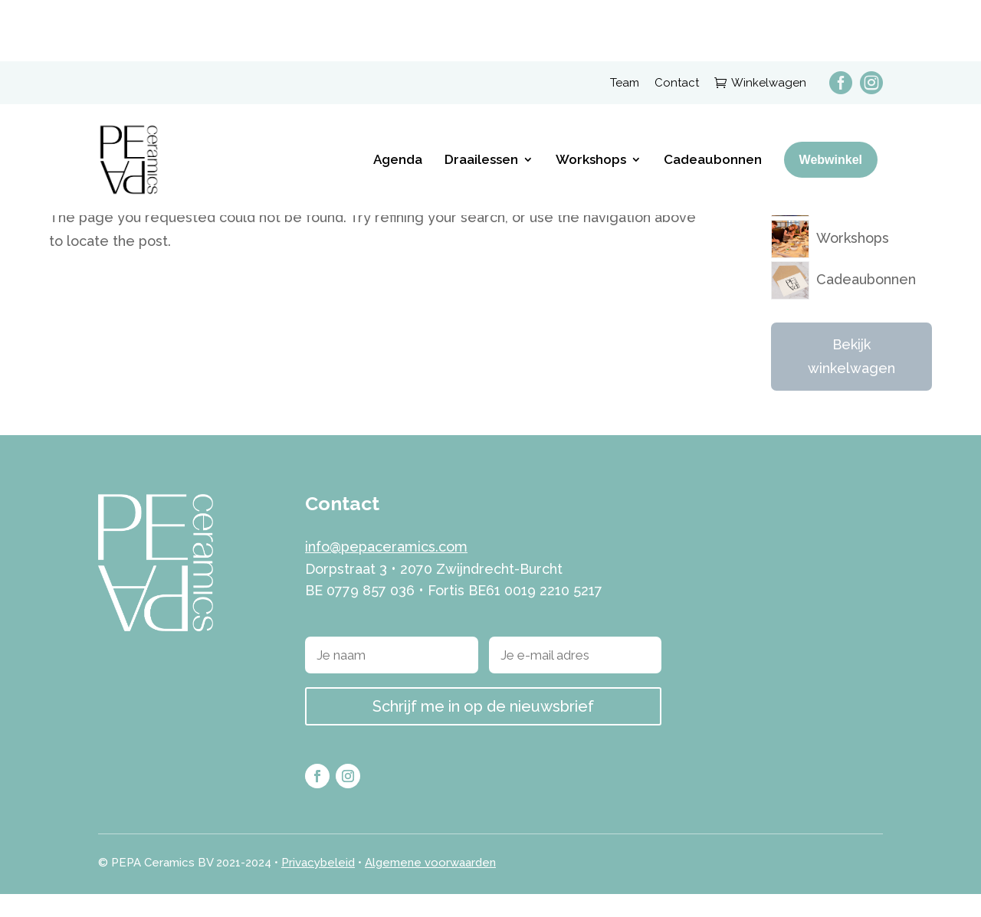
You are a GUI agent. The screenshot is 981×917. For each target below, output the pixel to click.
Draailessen (481, 98)
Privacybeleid (318, 885)
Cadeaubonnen (713, 98)
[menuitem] (833, 20)
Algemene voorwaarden (430, 885)
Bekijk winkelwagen (851, 379)
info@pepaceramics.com (386, 569)
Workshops (591, 98)
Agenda (397, 98)
